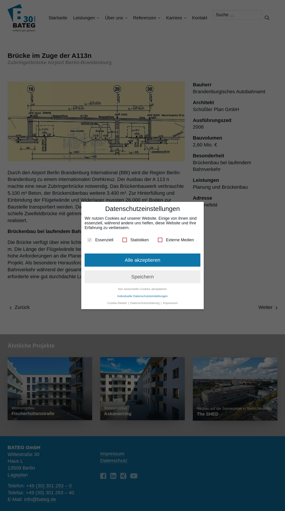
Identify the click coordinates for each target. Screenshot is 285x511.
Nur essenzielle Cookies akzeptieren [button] (142, 287)
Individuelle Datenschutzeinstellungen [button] (142, 294)
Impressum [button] (170, 301)
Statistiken (135, 238)
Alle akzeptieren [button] (142, 258)
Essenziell (100, 238)
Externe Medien (176, 238)
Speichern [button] (142, 275)
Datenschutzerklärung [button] (145, 301)
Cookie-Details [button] (117, 301)
